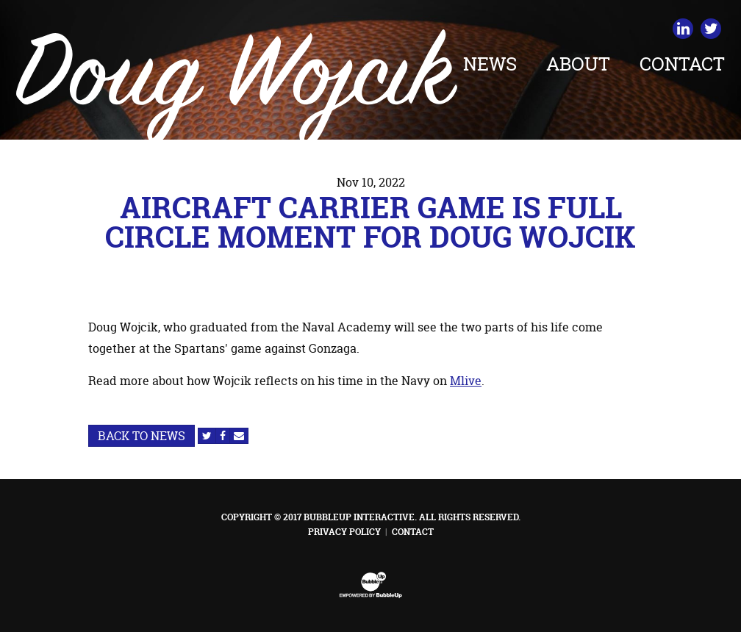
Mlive (466, 381)
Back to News (141, 436)
